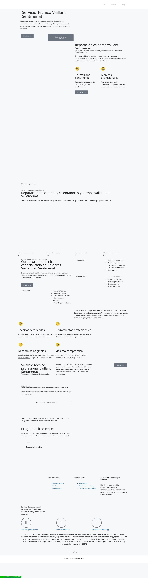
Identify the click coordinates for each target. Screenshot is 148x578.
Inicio (105, 5)
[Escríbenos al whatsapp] (97, 523)
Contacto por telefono (29, 529)
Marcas (115, 5)
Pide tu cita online (63, 529)
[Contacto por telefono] (26, 523)
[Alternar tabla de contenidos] (74, 551)
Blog (123, 5)
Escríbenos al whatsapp (100, 529)
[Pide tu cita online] (61, 523)
